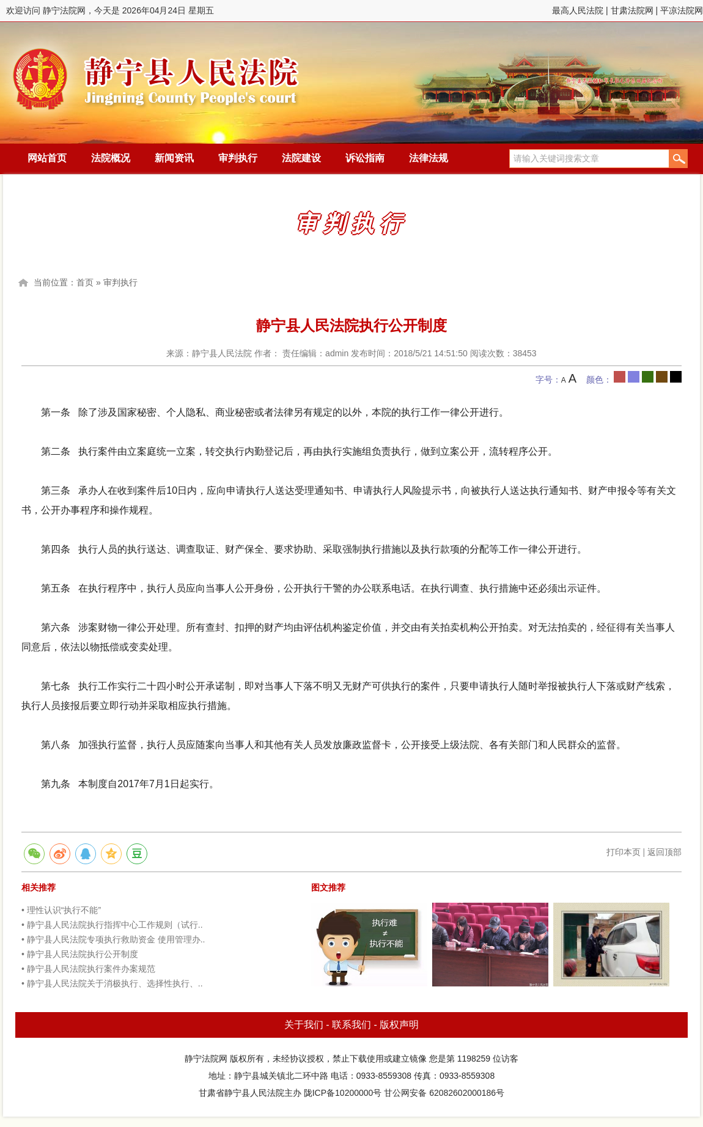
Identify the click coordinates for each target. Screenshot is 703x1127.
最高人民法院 (577, 10)
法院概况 (110, 158)
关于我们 (303, 1024)
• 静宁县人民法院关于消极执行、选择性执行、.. (112, 983)
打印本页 (623, 852)
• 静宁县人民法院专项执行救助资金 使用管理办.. (113, 939)
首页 (85, 282)
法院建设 (301, 158)
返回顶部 (664, 852)
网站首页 (47, 158)
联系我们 (351, 1024)
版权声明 (399, 1024)
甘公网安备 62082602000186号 (444, 1093)
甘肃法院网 (632, 10)
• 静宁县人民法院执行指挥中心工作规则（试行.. (112, 925)
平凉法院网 (681, 10)
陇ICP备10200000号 (343, 1093)
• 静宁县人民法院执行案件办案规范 (88, 969)
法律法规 (428, 158)
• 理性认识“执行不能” (61, 910)
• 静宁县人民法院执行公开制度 (79, 954)
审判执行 (237, 158)
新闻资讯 (174, 158)
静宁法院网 (156, 74)
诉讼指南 (365, 158)
